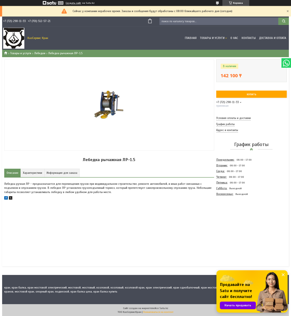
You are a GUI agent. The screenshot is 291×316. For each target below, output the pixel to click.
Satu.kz (163, 308)
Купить (251, 94)
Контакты (248, 38)
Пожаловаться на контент (158, 311)
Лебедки (39, 53)
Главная (191, 38)
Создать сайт (73, 2)
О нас (234, 38)
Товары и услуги (212, 38)
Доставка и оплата (272, 38)
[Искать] (283, 21)
